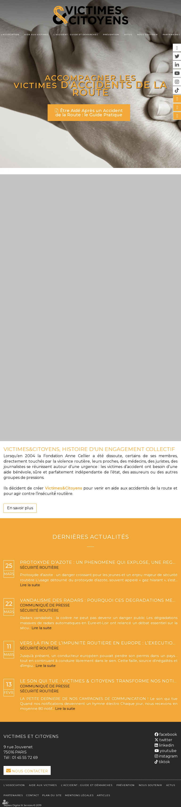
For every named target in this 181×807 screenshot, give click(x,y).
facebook (167, 733)
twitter (165, 738)
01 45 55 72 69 (25, 757)
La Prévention (90, 349)
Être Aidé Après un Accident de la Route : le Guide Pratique (89, 112)
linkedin (166, 744)
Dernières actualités (90, 536)
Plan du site (52, 792)
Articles (103, 792)
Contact (32, 792)
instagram (167, 755)
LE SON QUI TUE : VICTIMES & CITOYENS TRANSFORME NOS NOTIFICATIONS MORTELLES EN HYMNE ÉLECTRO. (98, 681)
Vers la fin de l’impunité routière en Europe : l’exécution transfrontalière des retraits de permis (98, 643)
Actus (128, 34)
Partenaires (171, 34)
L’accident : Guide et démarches (75, 34)
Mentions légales (79, 792)
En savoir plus (20, 508)
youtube (168, 749)
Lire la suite (30, 585)
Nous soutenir (147, 34)
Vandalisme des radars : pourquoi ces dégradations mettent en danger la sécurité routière (98, 600)
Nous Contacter (30, 771)
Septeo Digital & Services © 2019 (22, 802)
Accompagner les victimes (77, 80)
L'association (10, 34)
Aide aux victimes (36, 34)
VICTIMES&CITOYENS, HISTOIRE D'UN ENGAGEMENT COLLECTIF (89, 449)
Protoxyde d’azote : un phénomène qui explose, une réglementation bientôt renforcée (98, 562)
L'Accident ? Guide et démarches (91, 256)
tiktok (164, 760)
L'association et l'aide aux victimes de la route (90, 164)
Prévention (111, 34)
